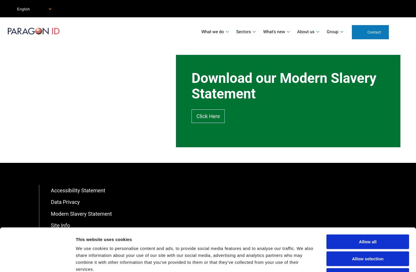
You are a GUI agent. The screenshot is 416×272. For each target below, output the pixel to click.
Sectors (243, 31)
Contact (374, 32)
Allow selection (367, 218)
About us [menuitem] (306, 31)
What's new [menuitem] (274, 31)
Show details (303, 260)
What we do (212, 31)
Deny (368, 235)
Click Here (208, 116)
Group (332, 31)
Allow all (368, 201)
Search (401, 31)
